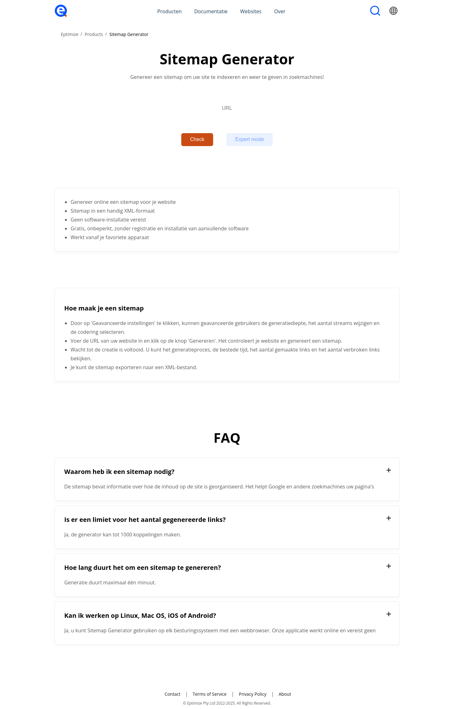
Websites (251, 11)
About (285, 694)
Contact (172, 694)
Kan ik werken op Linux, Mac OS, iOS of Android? (140, 615)
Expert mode (249, 139)
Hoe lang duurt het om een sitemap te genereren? (142, 567)
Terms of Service (210, 694)
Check (197, 139)
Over (279, 11)
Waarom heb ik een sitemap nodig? (119, 471)
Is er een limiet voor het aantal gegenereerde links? (145, 519)
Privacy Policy (252, 694)
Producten (169, 11)
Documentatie (211, 11)
